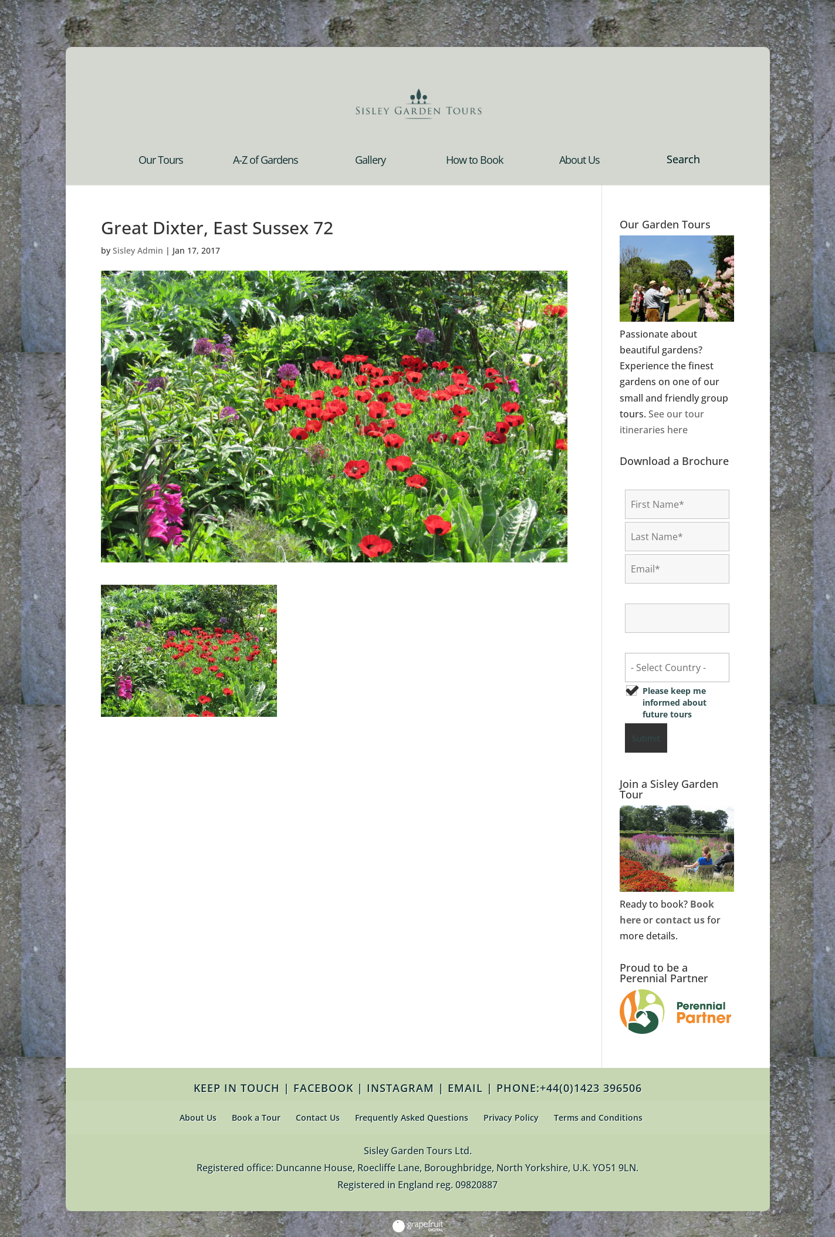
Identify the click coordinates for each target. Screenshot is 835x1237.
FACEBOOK (323, 1088)
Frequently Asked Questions (411, 1117)
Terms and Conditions (598, 1117)
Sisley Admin (138, 250)
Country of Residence (671, 643)
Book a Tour (256, 1117)
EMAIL (465, 1088)
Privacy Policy (511, 1117)
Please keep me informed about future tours (674, 702)
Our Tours (160, 161)
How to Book (474, 161)
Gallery (370, 161)
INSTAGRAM (400, 1088)
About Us (579, 161)
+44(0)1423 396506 (591, 1088)
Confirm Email (657, 594)
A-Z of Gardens (265, 161)
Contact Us (318, 1117)
